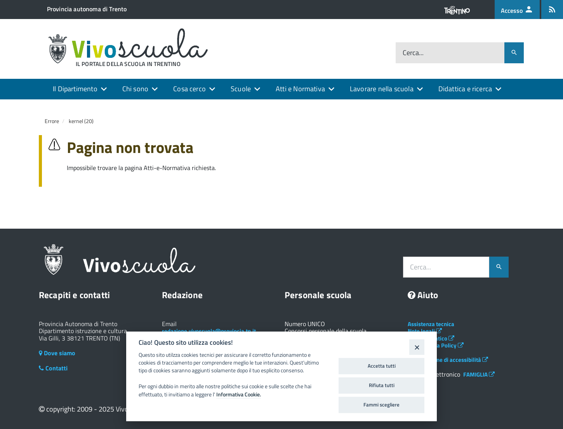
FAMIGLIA (479, 374)
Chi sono (135, 88)
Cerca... (413, 53)
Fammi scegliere (381, 404)
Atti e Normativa (300, 88)
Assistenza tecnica (431, 324)
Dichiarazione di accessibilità (448, 359)
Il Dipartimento (75, 88)
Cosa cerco (189, 88)
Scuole (241, 88)
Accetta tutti (382, 366)
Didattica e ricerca (465, 88)
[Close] (416, 346)
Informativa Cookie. (238, 394)
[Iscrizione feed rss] (552, 9)
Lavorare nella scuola (382, 88)
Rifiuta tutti (381, 385)
